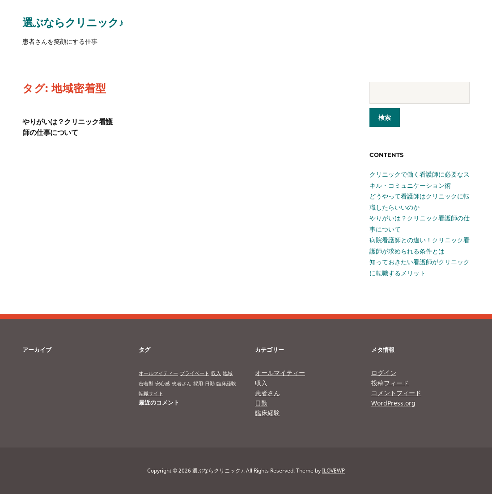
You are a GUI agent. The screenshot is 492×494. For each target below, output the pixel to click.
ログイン (383, 372)
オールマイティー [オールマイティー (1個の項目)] (158, 373)
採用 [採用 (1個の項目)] (198, 383)
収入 (261, 383)
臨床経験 (267, 413)
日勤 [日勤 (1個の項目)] (210, 383)
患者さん (267, 392)
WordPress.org (393, 403)
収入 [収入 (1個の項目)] (216, 373)
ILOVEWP (333, 470)
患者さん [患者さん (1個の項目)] (181, 383)
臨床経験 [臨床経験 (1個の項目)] (226, 383)
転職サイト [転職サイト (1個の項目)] (151, 393)
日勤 (261, 403)
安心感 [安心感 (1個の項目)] (162, 383)
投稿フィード (390, 383)
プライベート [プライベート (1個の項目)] (194, 373)
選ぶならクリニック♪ (72, 22)
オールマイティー (280, 372)
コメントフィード (396, 392)
